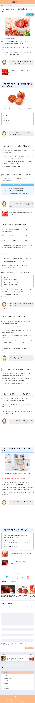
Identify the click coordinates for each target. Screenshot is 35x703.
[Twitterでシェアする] (7, 577)
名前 (3, 627)
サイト (2, 638)
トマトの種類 (5, 683)
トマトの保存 (5, 676)
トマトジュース (5, 689)
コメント (4, 612)
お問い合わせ (9, 699)
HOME (17, 697)
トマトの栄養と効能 (12, 581)
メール (3, 633)
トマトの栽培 (5, 681)
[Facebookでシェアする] (12, 577)
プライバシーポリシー (24, 699)
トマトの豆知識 (5, 686)
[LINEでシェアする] (22, 577)
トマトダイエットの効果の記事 (8, 229)
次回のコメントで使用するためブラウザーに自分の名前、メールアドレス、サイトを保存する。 (18, 644)
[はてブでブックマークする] (17, 577)
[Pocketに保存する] (28, 577)
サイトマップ (16, 699)
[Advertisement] (17, 435)
